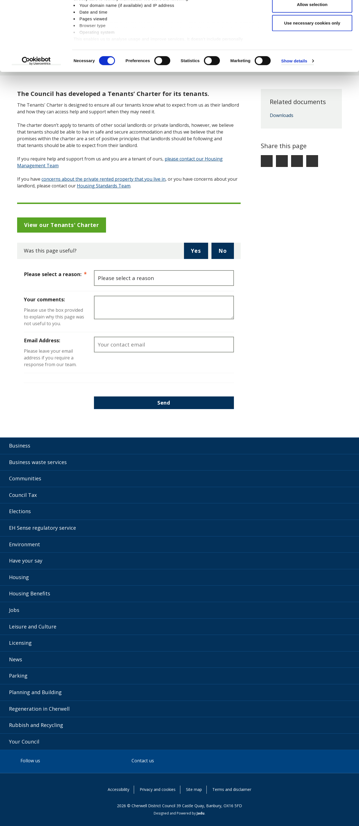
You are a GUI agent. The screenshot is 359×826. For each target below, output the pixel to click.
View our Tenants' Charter (61, 224)
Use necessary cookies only (312, 51)
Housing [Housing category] (19, 577)
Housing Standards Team (103, 186)
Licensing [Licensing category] (20, 642)
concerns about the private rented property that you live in (103, 179)
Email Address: (42, 340)
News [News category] (15, 659)
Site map (194, 789)
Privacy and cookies (158, 789)
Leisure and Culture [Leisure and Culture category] (32, 626)
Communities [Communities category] (25, 478)
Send (163, 402)
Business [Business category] (19, 445)
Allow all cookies (312, 14)
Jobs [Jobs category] (14, 610)
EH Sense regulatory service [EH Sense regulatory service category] (42, 527)
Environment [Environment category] (24, 544)
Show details (294, 89)
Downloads (281, 115)
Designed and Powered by (179, 813)
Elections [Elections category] (20, 511)
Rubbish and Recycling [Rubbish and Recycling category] (36, 725)
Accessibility (118, 789)
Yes (199, 253)
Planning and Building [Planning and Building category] (35, 692)
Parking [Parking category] (18, 675)
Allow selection (312, 33)
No (226, 253)
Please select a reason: (59, 273)
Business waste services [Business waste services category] (38, 462)
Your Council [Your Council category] (24, 741)
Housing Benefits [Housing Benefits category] (29, 593)
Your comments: (44, 299)
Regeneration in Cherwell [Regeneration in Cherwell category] (39, 708)
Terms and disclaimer (231, 789)
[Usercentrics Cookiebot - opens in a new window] (36, 90)
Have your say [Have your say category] (25, 560)
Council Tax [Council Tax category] (23, 495)
